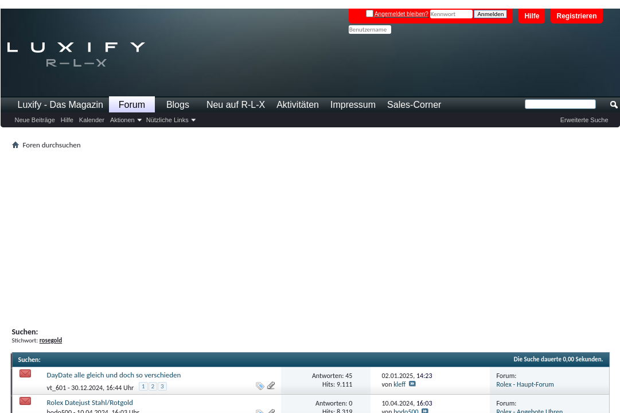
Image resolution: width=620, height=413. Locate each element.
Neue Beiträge (35, 119)
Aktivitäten (297, 105)
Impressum (353, 105)
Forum (132, 105)
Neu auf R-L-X (235, 105)
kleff (399, 384)
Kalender (91, 119)
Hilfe (531, 16)
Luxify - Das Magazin (60, 105)
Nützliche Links (167, 119)
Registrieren (576, 16)
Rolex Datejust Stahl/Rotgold (90, 402)
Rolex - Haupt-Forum (525, 384)
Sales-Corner (414, 105)
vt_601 (57, 388)
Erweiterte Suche (584, 119)
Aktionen (122, 119)
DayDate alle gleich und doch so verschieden (114, 375)
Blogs (177, 105)
